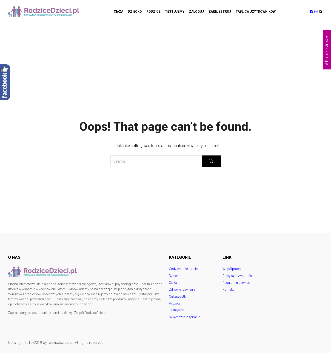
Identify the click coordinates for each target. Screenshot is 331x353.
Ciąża (118, 11)
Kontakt (228, 289)
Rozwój (174, 303)
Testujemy (174, 11)
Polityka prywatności (238, 276)
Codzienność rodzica (184, 269)
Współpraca (232, 269)
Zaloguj (196, 11)
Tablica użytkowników (256, 11)
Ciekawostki (177, 296)
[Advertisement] (165, 57)
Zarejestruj (219, 11)
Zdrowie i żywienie (182, 289)
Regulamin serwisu (236, 282)
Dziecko (135, 11)
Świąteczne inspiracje (184, 317)
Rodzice (153, 11)
